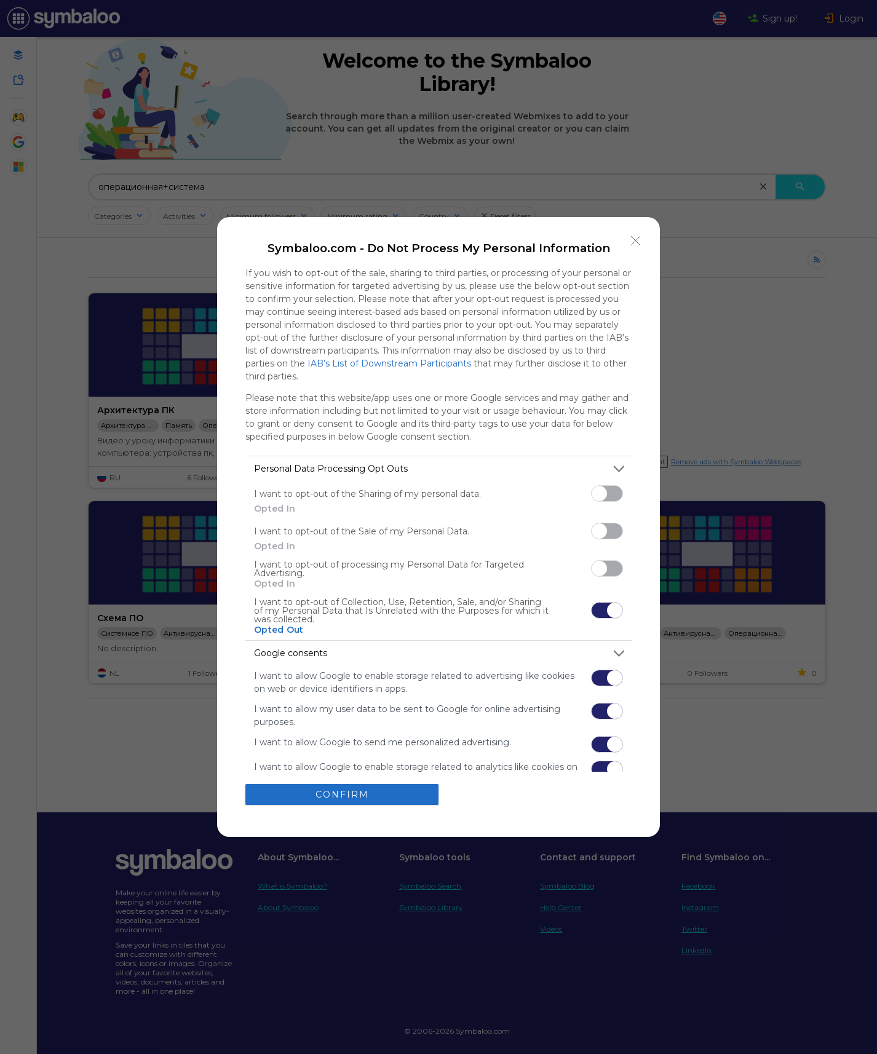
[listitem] (438, 468)
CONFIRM (342, 794)
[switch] (607, 493)
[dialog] (438, 527)
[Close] (636, 241)
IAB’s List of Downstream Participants (389, 363)
